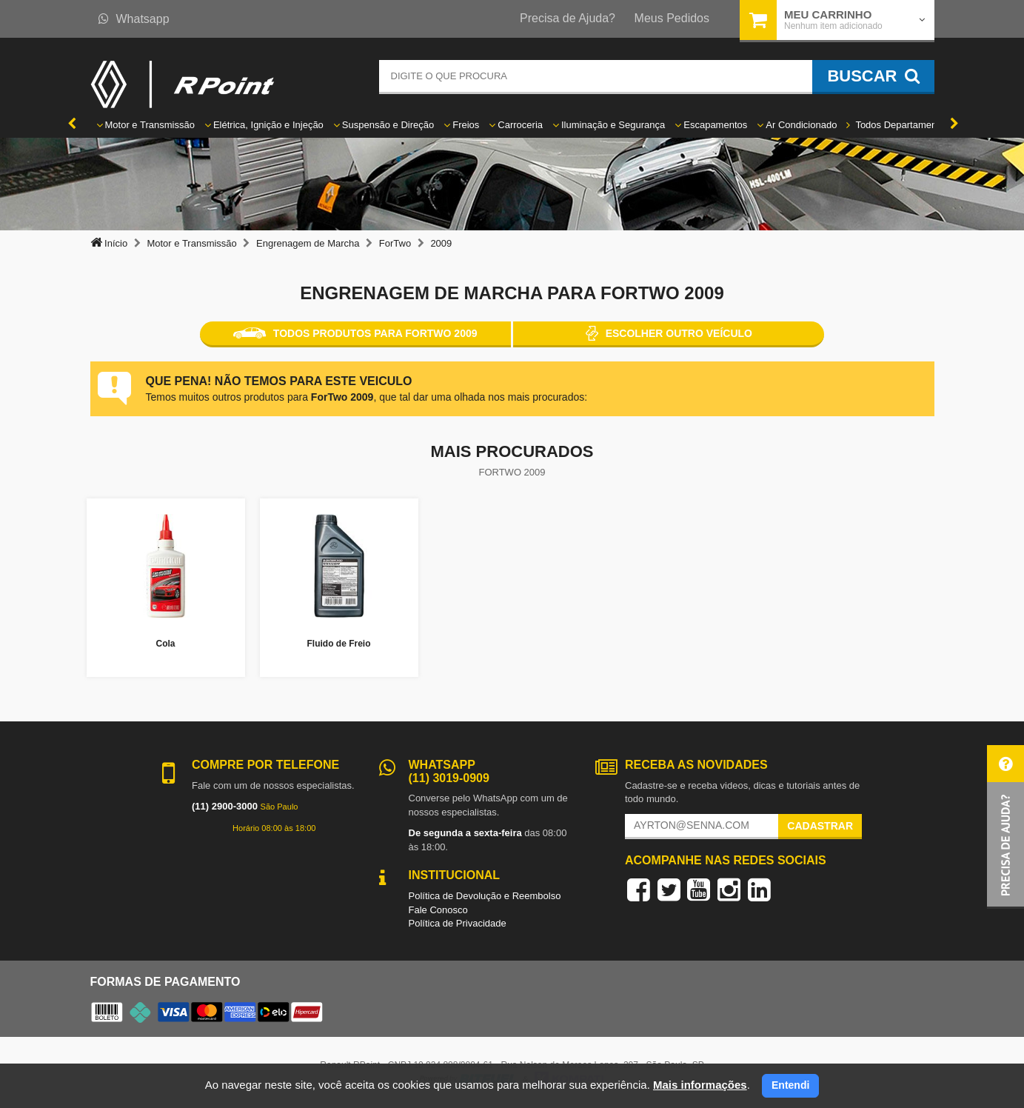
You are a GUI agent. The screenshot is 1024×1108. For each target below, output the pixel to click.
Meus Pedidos (672, 18)
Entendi (790, 1085)
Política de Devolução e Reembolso (485, 895)
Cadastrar (820, 826)
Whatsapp (134, 19)
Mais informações (700, 1084)
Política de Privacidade (457, 923)
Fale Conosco (438, 909)
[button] (1005, 827)
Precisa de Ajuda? (567, 18)
